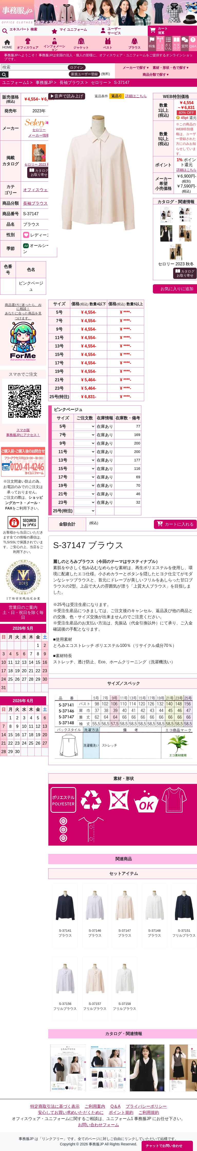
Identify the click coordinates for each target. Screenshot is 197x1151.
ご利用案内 (95, 1106)
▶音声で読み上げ (66, 96)
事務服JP (44, 82)
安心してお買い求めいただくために (71, 1112)
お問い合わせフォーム (98, 1125)
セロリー (99, 82)
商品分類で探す (154, 75)
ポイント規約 (121, 1112)
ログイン (76, 67)
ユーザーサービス (111, 31)
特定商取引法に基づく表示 (55, 1106)
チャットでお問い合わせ (164, 1146)
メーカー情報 (39, 135)
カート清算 (159, 31)
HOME (7, 44)
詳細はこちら (136, 96)
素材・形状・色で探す (169, 68)
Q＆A (116, 1106)
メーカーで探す (134, 68)
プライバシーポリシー (146, 1106)
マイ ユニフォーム (69, 31)
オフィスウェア (37, 190)
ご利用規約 (149, 1112)
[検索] (39, 67)
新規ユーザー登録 (84, 74)
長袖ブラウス (72, 82)
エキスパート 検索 (19, 30)
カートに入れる (175, 523)
